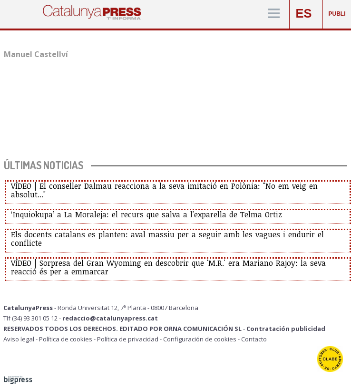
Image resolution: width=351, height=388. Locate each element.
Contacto (254, 339)
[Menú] (274, 14)
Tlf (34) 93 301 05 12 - (32, 318)
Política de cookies (65, 339)
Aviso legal (18, 339)
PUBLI (337, 13)
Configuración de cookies (199, 339)
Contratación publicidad (285, 328)
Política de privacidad (127, 339)
